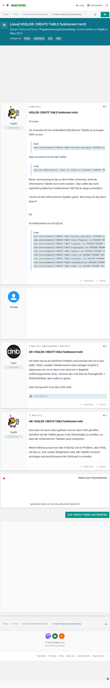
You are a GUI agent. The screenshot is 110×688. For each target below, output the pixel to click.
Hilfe (61, 656)
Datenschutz (83, 656)
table (58, 38)
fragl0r (101, 29)
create (27, 38)
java (50, 38)
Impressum (98, 656)
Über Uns (70, 656)
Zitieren (102, 281)
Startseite (41, 656)
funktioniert (39, 38)
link (54, 373)
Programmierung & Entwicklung (57, 29)
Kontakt (53, 656)
